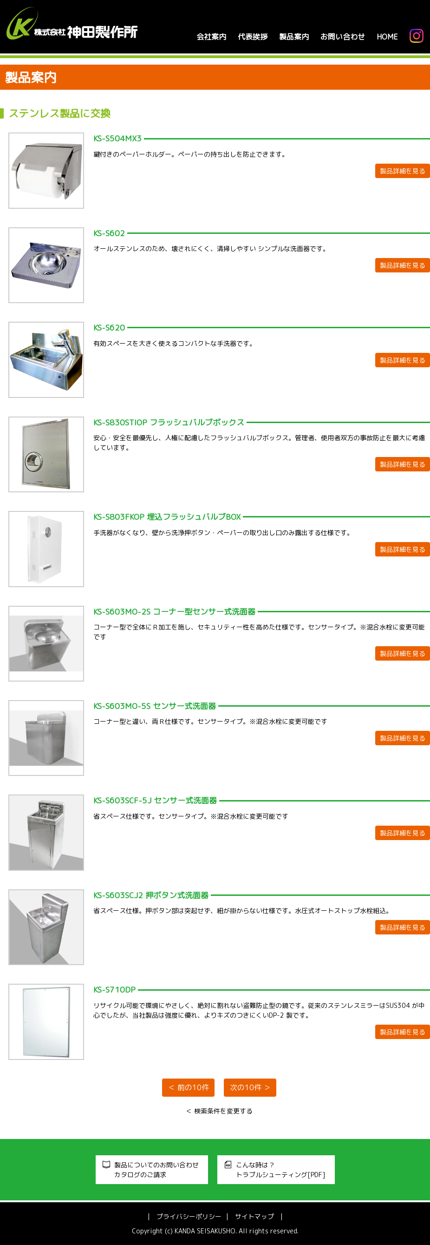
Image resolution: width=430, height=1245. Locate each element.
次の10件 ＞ (250, 1088)
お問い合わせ (342, 37)
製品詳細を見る (402, 171)
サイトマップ (254, 1216)
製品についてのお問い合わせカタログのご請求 (156, 1169)
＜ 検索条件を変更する (219, 1110)
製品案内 (293, 37)
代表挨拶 (252, 37)
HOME (386, 37)
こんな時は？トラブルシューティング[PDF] (281, 1169)
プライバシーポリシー (189, 1216)
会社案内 (211, 37)
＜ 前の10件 (188, 1088)
